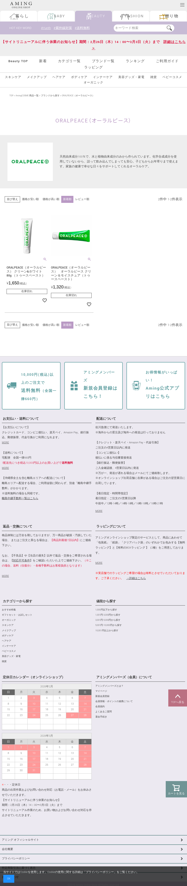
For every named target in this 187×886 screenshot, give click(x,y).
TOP (11, 95)
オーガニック (93, 83)
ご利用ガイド (167, 61)
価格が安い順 (30, 199)
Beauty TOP (18, 61)
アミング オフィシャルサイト (20, 840)
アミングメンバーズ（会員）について (124, 677)
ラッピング (93, 67)
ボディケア (79, 77)
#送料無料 (84, 28)
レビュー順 (82, 199)
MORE (5, 442)
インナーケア (103, 77)
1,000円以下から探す (106, 609)
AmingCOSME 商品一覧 (27, 95)
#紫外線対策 (63, 28)
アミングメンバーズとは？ (109, 686)
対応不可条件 (21, 560)
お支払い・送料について (21, 419)
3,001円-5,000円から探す (107, 620)
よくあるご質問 (103, 711)
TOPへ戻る (177, 698)
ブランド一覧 (103, 61)
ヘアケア (58, 77)
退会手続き (101, 716)
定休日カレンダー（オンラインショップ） (34, 677)
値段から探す (106, 601)
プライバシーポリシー (16, 858)
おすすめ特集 (9, 609)
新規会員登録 (102, 696)
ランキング (135, 61)
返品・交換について (17, 527)
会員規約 (100, 706)
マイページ (101, 691)
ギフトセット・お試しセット (17, 615)
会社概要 (7, 849)
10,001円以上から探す (106, 630)
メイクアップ (37, 77)
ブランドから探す (50, 95)
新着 (43, 61)
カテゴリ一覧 (69, 61)
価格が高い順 (51, 199)
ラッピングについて (111, 527)
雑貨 (153, 77)
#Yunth (46, 28)
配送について (106, 419)
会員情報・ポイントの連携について (114, 701)
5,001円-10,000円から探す (108, 625)
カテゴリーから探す (17, 601)
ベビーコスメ (172, 77)
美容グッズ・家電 (131, 77)
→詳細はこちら (136, 578)
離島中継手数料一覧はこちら (20, 498)
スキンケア (13, 77)
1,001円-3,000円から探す (107, 615)
